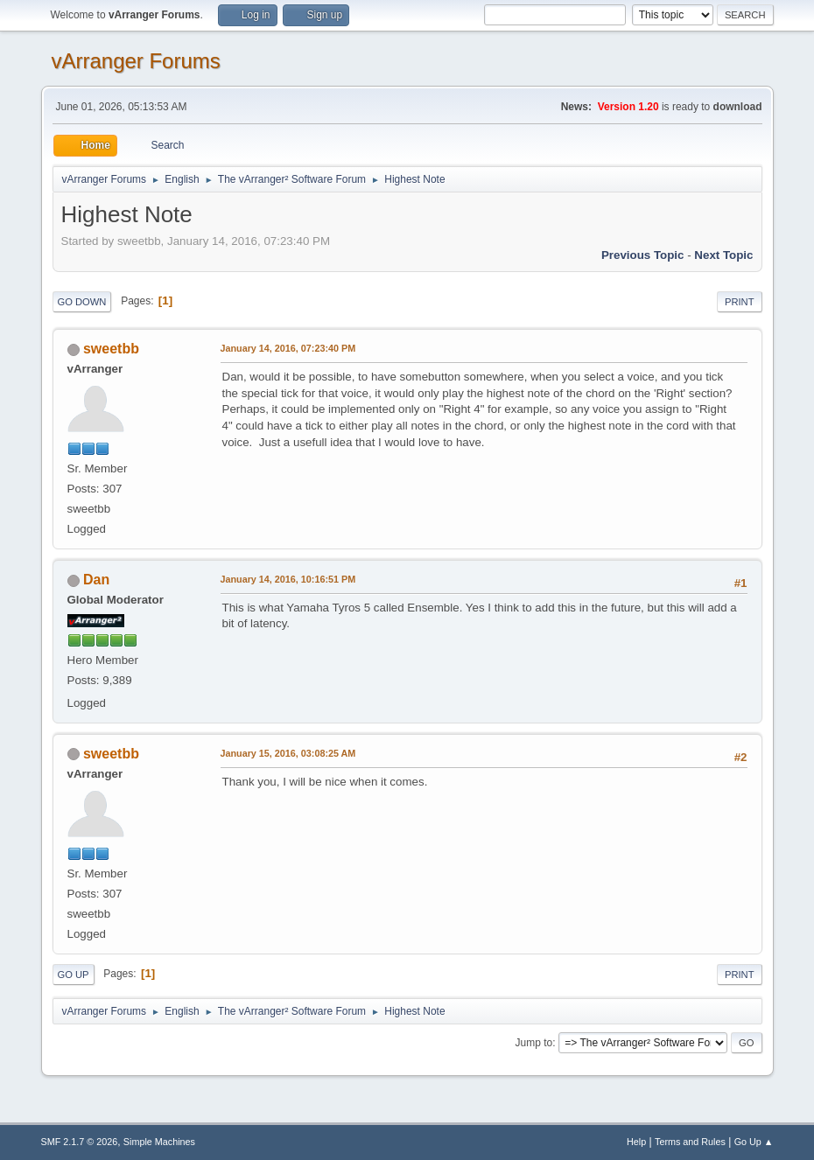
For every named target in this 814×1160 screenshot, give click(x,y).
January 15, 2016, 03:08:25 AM (288, 753)
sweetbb (111, 348)
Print (739, 302)
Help (636, 1141)
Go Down (82, 302)
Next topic (723, 255)
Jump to (534, 1043)
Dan (96, 579)
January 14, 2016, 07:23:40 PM (288, 348)
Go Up (73, 974)
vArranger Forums (136, 61)
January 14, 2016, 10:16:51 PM (288, 579)
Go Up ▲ (754, 1141)
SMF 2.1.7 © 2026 (79, 1141)
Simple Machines (159, 1141)
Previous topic (642, 255)
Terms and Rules (690, 1141)
